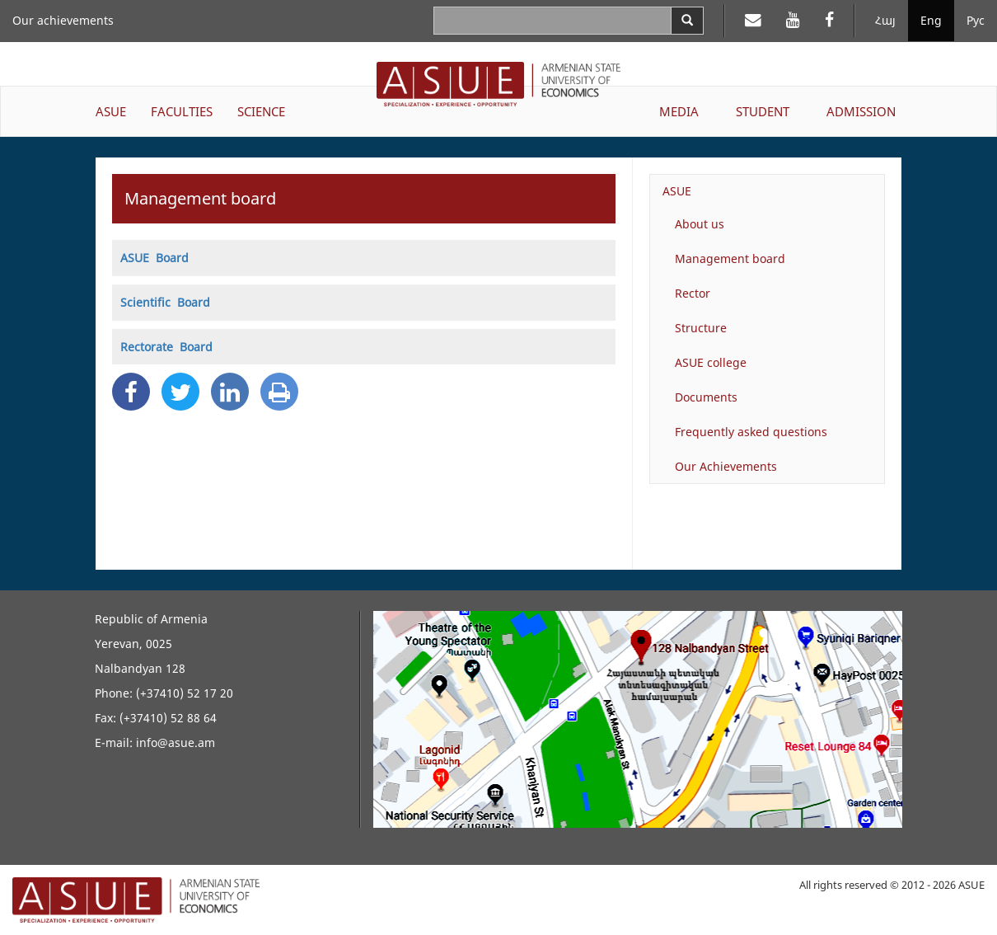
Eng (931, 20)
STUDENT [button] (762, 111)
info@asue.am (175, 742)
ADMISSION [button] (861, 111)
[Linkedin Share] (230, 392)
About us (699, 224)
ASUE (676, 191)
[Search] (687, 21)
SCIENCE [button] (261, 111)
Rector (692, 293)
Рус (976, 20)
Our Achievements (726, 466)
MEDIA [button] (679, 111)
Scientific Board (165, 302)
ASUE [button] (111, 111)
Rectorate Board (166, 347)
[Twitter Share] (180, 392)
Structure (701, 328)
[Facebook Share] (131, 392)
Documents (706, 397)
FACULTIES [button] (182, 111)
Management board (730, 258)
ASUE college (711, 362)
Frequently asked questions (751, 431)
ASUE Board (154, 257)
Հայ (885, 20)
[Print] (279, 392)
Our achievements (63, 20)
